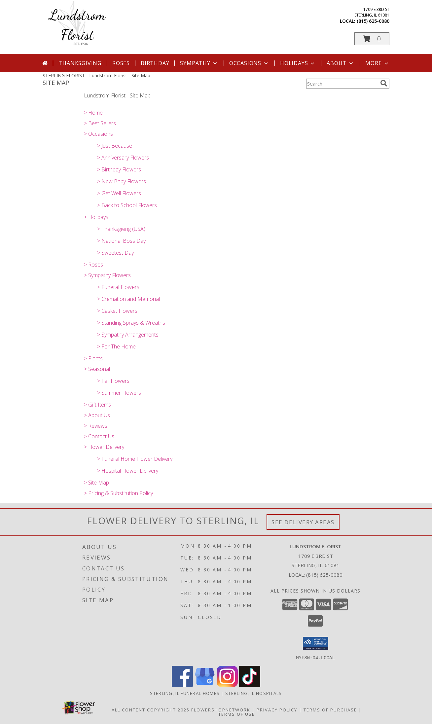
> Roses (93, 264)
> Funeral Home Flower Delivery (134, 458)
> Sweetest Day (115, 252)
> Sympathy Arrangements (128, 334)
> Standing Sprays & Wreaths (131, 322)
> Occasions (98, 133)
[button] (371, 38)
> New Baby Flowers (121, 181)
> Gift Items (97, 404)
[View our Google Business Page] (204, 685)
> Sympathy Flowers (107, 275)
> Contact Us (99, 436)
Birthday (155, 63)
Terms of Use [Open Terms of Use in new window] (236, 714)
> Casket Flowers (117, 310)
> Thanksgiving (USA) (121, 229)
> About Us (97, 415)
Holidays (298, 63)
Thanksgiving (79, 63)
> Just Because (114, 145)
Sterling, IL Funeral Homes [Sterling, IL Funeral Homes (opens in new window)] (185, 693)
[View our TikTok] (249, 685)
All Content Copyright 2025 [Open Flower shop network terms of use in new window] (151, 709)
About (340, 63)
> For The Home (116, 346)
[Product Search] (341, 83)
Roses (121, 63)
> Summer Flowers (119, 392)
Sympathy (199, 63)
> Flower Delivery (104, 447)
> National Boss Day (121, 240)
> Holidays (96, 217)
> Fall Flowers (113, 380)
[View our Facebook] (182, 685)
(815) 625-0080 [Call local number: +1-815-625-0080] (373, 21)
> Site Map (96, 482)
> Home (93, 112)
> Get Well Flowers (119, 193)
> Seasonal (97, 369)
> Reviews (95, 425)
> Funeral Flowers (118, 287)
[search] (383, 83)
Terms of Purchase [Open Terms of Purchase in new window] (330, 709)
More (377, 63)
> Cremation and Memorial (128, 299)
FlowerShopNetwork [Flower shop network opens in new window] (220, 709)
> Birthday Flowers (119, 169)
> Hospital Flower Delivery (127, 470)
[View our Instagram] (227, 685)
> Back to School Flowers (127, 205)
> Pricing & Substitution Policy (118, 493)
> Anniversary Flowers (123, 157)
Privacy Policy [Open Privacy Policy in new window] (277, 709)
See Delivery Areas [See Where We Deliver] (303, 522)
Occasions (249, 63)
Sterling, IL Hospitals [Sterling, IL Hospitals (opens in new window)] (253, 693)
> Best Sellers (100, 123)
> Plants (93, 358)
